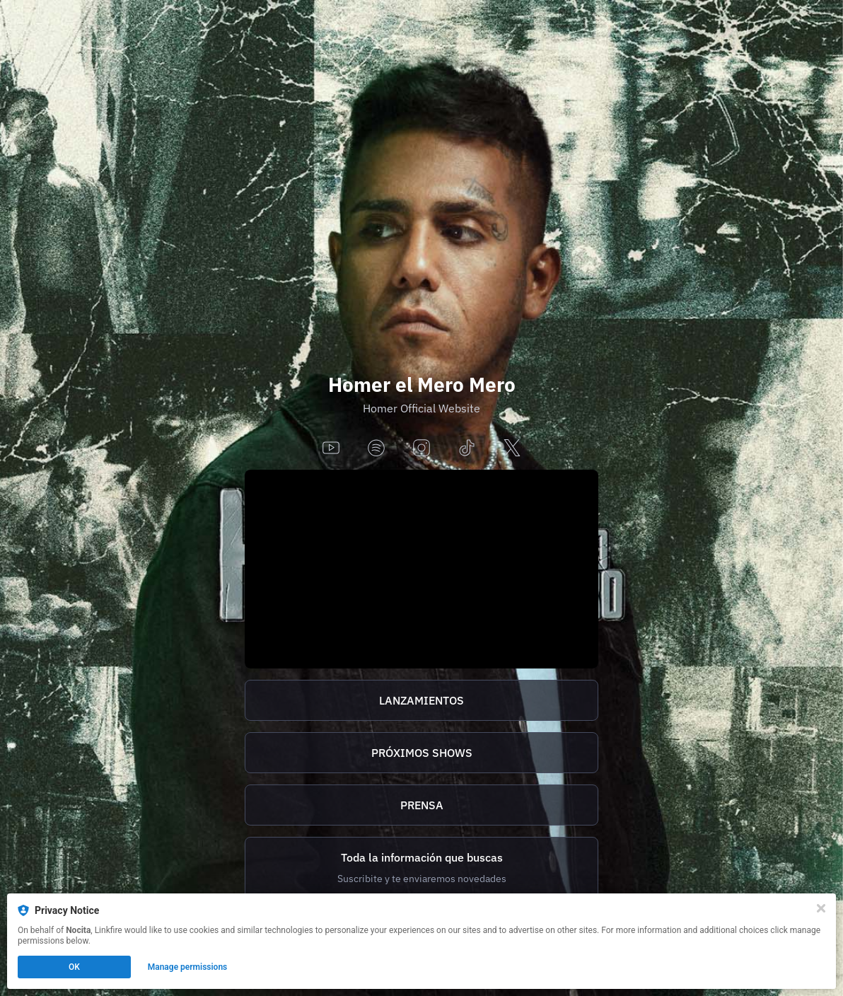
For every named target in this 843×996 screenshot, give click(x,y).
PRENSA (421, 805)
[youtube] (331, 448)
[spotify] (376, 448)
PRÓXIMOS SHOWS (421, 753)
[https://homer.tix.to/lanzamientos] (421, 700)
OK (74, 967)
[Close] (821, 908)
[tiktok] (466, 448)
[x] (512, 448)
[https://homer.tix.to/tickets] (421, 752)
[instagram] (421, 448)
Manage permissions (188, 967)
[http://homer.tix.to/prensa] (421, 805)
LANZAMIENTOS (421, 700)
